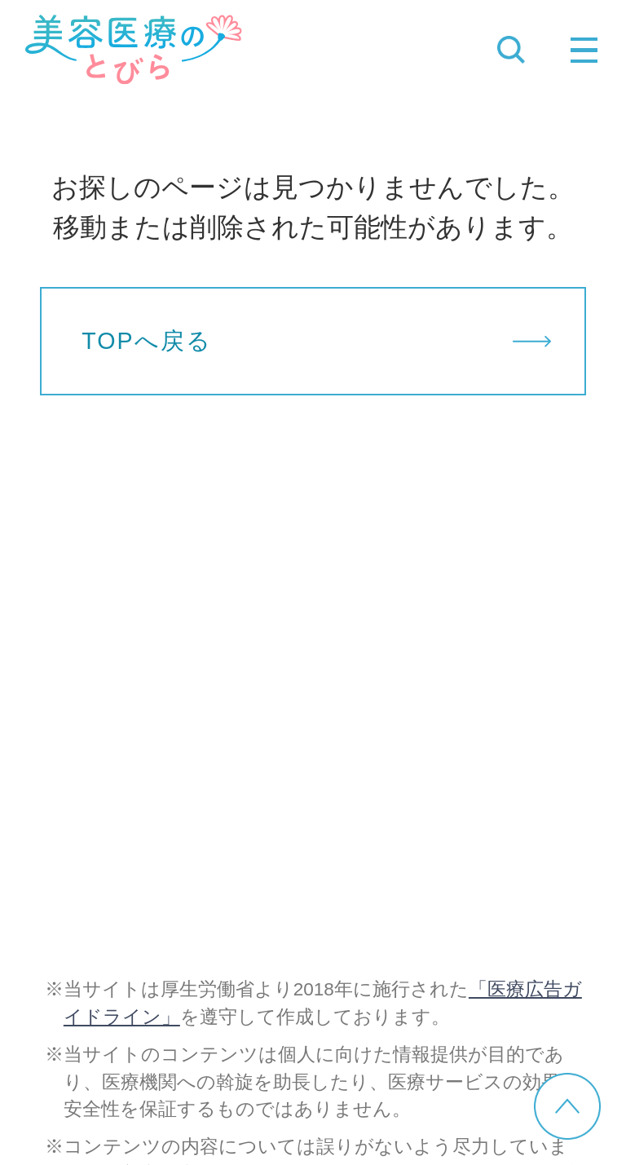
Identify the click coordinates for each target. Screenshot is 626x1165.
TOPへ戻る (146, 341)
